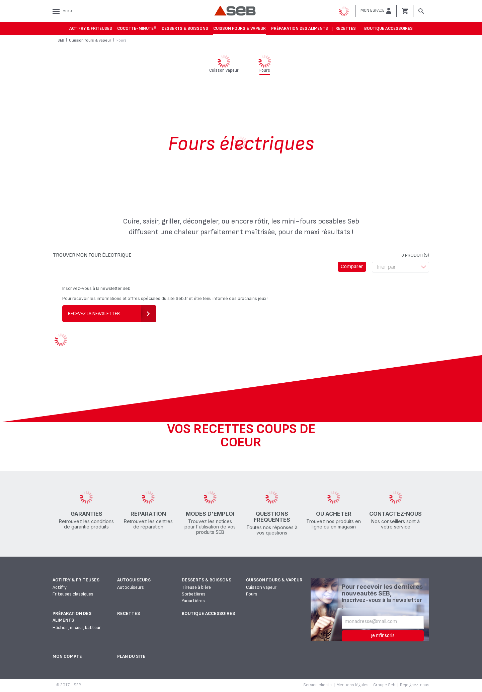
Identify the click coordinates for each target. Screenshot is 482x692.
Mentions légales (352, 685)
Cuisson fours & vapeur (239, 28)
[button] (375, 11)
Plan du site (131, 656)
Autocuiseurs (134, 580)
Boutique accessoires (388, 28)
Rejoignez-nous (414, 685)
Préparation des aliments (299, 28)
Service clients (317, 685)
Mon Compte (67, 656)
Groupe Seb (384, 685)
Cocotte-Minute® (136, 28)
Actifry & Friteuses (90, 28)
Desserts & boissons (185, 28)
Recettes (345, 28)
